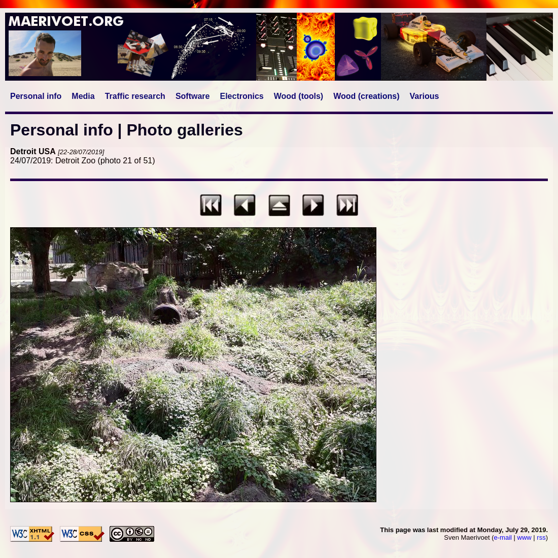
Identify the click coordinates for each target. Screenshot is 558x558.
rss (541, 537)
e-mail (503, 537)
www (524, 537)
